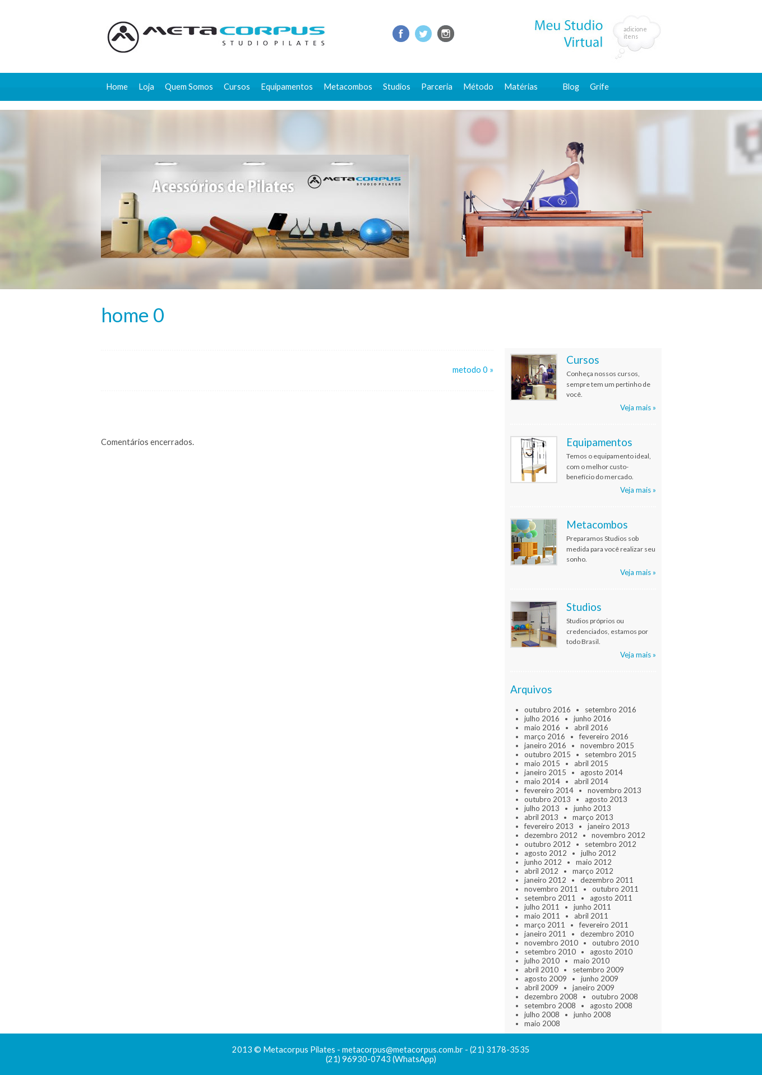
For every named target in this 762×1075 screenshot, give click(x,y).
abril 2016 (591, 727)
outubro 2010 (615, 942)
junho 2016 (592, 718)
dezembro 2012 (551, 835)
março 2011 (544, 924)
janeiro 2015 (545, 772)
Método (478, 86)
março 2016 (544, 736)
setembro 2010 (550, 951)
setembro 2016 (610, 709)
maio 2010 (591, 960)
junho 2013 (592, 808)
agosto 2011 (611, 897)
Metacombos (348, 86)
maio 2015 (542, 763)
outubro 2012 (547, 844)
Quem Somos (189, 86)
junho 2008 (592, 1014)
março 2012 (592, 871)
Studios (396, 86)
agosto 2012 (545, 853)
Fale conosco (586, 105)
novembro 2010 (551, 942)
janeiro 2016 (545, 745)
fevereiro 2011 (604, 924)
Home (117, 86)
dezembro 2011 (607, 879)
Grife (599, 86)
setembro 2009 (598, 969)
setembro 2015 (610, 754)
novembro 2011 (551, 888)
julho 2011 (542, 906)
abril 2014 (591, 781)
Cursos (237, 86)
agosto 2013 (606, 799)
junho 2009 (599, 978)
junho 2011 (592, 906)
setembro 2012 (610, 844)
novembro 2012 (618, 835)
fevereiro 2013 (549, 826)
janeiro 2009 (593, 987)
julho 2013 (542, 808)
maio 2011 (542, 915)
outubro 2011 (615, 888)
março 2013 (592, 817)
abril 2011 (591, 915)
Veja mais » (638, 407)
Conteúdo (527, 105)
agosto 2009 (545, 978)
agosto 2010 (611, 951)
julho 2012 (598, 853)
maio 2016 (542, 727)
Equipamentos (287, 86)
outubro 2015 (547, 754)
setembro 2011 (550, 897)
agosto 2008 (611, 1005)
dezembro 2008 (551, 996)
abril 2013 (541, 817)
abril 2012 (541, 871)
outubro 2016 (547, 709)
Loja (146, 86)
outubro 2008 (615, 996)
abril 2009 (541, 987)
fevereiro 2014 (549, 790)
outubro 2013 (547, 799)
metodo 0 (470, 369)
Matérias (521, 86)
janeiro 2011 (545, 933)
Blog (570, 86)
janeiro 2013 (609, 826)
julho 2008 (542, 1014)
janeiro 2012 (545, 879)
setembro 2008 (550, 1005)
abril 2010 (541, 969)
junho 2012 (543, 862)
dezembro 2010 (607, 933)
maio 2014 (542, 781)
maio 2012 (594, 862)
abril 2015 (591, 763)
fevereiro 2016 (604, 736)
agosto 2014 (601, 772)
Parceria (436, 86)
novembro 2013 (614, 790)
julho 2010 (542, 960)
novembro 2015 (607, 745)
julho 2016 (542, 718)
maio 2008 (542, 1023)
